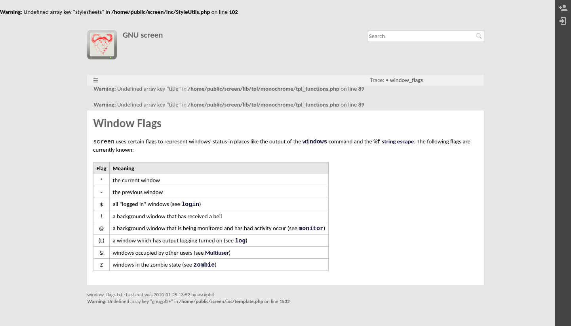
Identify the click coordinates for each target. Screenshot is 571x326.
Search (480, 36)
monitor (311, 228)
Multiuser (217, 252)
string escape (398, 141)
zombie (204, 265)
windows (315, 142)
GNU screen (143, 35)
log (240, 241)
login (190, 204)
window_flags (406, 80)
